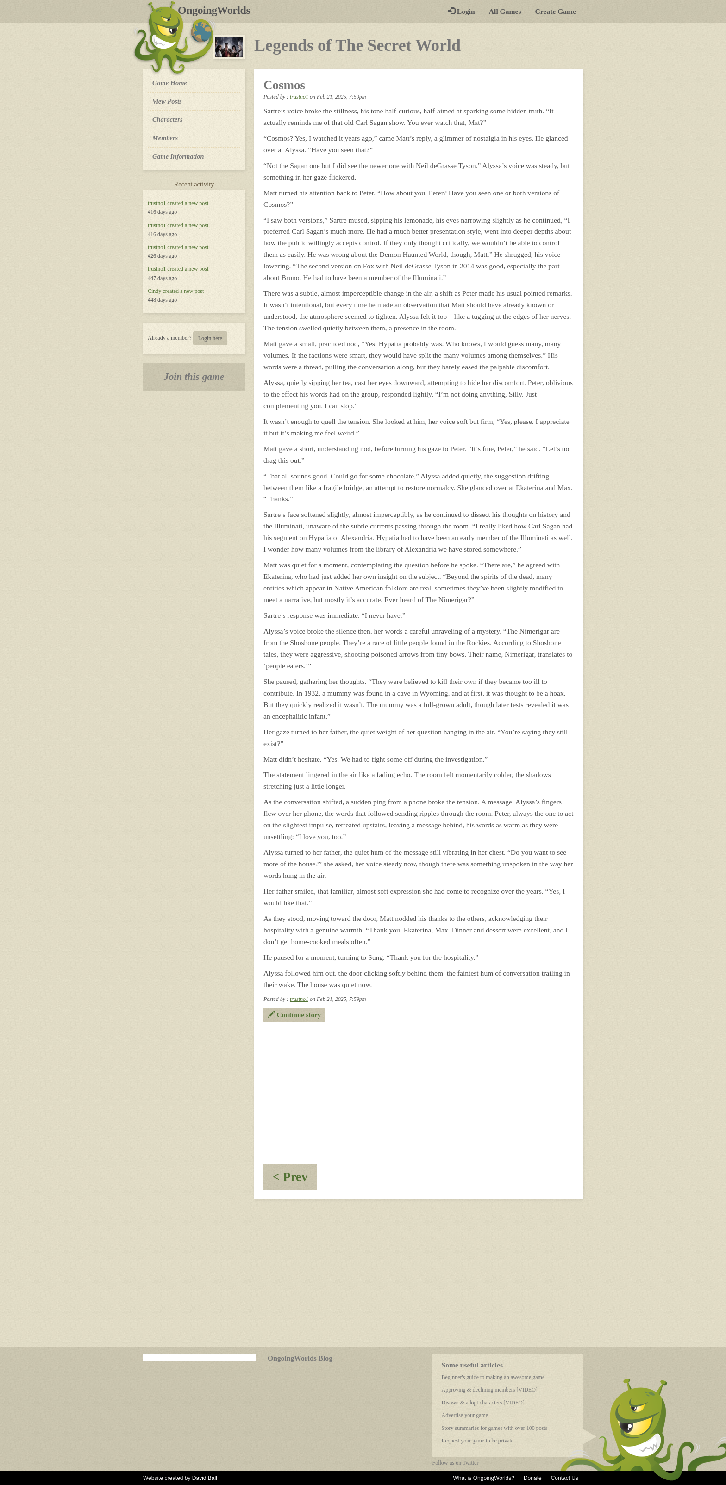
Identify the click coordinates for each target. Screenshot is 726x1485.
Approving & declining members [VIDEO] (490, 1389)
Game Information (178, 156)
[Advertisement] (418, 1091)
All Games (505, 11)
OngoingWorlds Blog (300, 1358)
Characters (167, 119)
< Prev (295, 1179)
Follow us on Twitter (455, 1463)
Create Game (555, 11)
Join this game (194, 376)
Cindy (154, 291)
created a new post (187, 203)
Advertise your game (465, 1415)
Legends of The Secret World (357, 45)
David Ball (204, 1478)
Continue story (294, 1015)
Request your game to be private (478, 1440)
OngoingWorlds (217, 10)
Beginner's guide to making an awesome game (493, 1377)
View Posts (167, 101)
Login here (210, 338)
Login (461, 11)
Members (165, 138)
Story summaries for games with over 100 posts (495, 1428)
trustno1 (157, 203)
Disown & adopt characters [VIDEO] (483, 1402)
